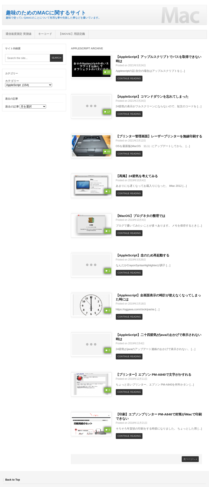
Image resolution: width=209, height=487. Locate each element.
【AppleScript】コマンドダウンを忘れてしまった (152, 96)
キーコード (45, 33)
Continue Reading (129, 78)
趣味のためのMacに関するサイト (46, 13)
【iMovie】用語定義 (72, 33)
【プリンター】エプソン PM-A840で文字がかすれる (153, 374)
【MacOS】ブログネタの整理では (140, 216)
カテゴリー (12, 80)
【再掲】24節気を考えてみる (137, 176)
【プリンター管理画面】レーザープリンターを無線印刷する (159, 136)
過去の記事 (12, 106)
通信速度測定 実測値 (18, 33)
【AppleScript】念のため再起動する (142, 255)
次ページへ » (190, 459)
